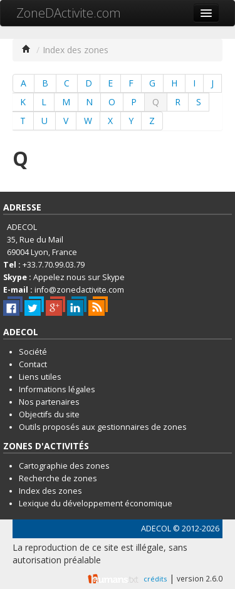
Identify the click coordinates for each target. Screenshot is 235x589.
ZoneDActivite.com (68, 12)
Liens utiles (40, 377)
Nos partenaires (49, 402)
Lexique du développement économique (95, 503)
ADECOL (156, 528)
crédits (155, 578)
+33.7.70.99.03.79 (54, 264)
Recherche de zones (58, 478)
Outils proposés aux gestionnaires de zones (103, 427)
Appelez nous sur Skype (79, 277)
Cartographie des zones (64, 466)
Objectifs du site (49, 414)
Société (33, 352)
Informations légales (57, 389)
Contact (33, 364)
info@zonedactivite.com (79, 289)
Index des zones (50, 491)
